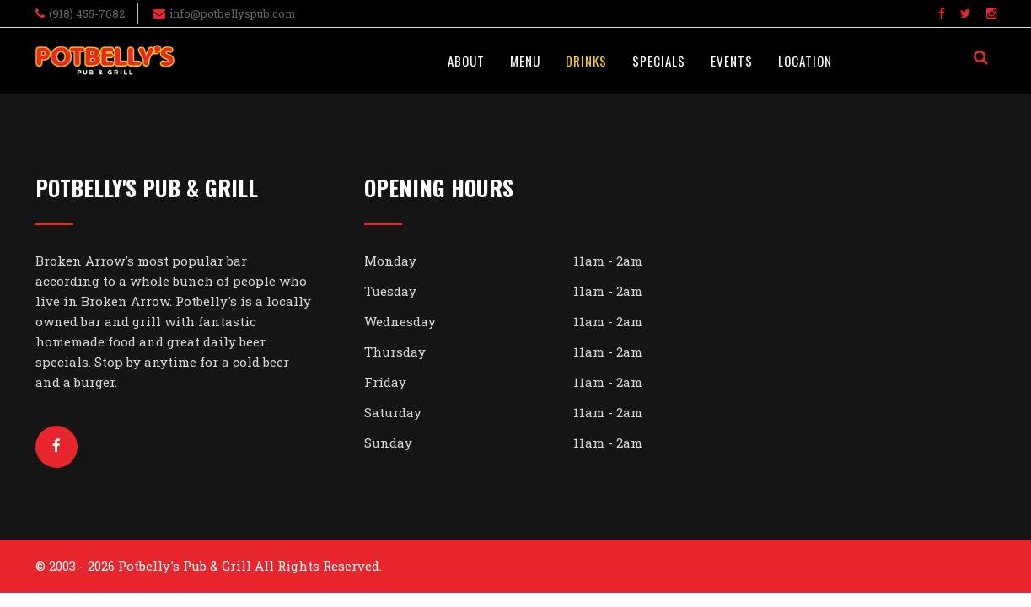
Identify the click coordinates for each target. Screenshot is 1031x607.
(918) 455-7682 (87, 13)
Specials (658, 60)
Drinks (586, 60)
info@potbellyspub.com (232, 13)
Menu (525, 60)
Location (805, 60)
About (466, 60)
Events (732, 60)
